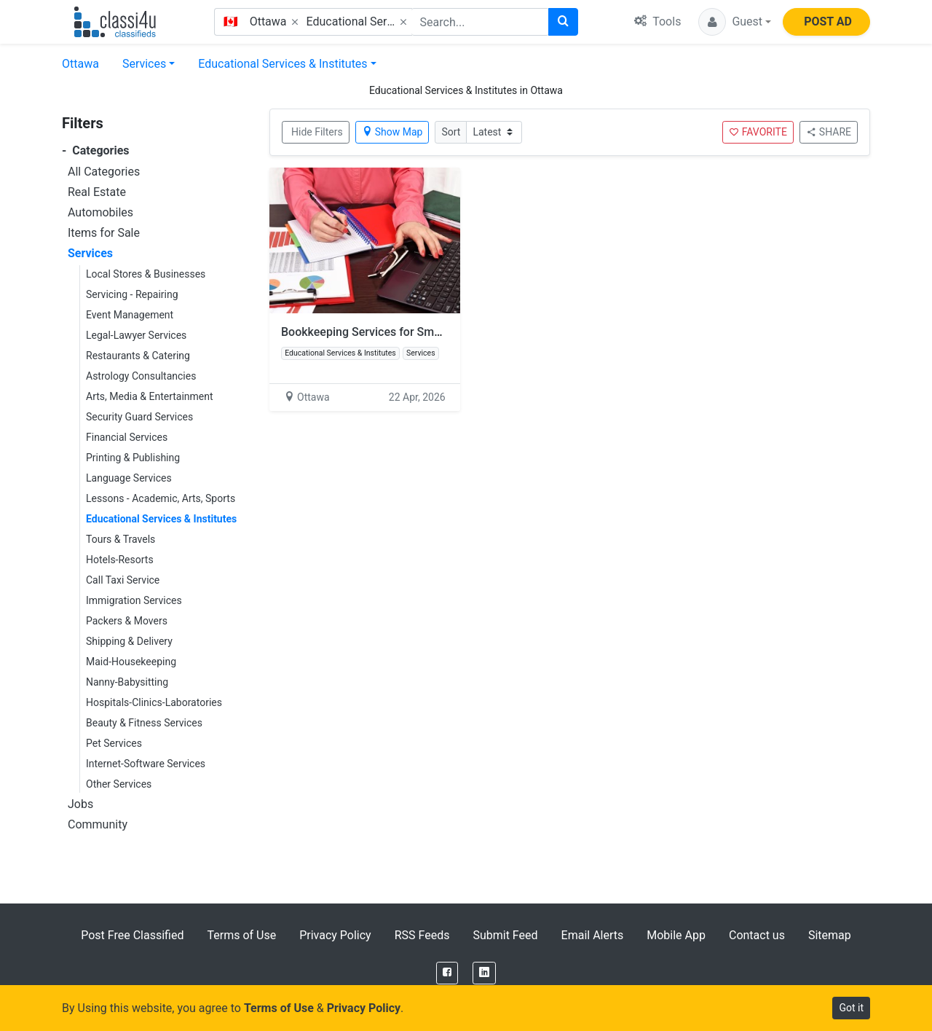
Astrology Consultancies (141, 376)
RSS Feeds (422, 935)
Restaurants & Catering (138, 355)
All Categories (104, 172)
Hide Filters (317, 132)
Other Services (118, 784)
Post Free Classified (132, 935)
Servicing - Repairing (132, 294)
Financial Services (126, 437)
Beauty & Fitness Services (144, 723)
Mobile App (676, 935)
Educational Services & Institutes (282, 64)
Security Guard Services (139, 417)
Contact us (757, 935)
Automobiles (100, 212)
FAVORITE (758, 132)
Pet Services (114, 743)
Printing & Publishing (133, 457)
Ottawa (80, 64)
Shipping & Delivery (129, 641)
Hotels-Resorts (120, 559)
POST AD (828, 21)
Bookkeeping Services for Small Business (389, 332)
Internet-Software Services (145, 763)
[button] (734, 22)
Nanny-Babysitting (127, 682)
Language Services (129, 478)
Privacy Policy (335, 935)
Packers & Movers (126, 621)
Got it (851, 1008)
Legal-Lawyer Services (136, 335)
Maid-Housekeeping (131, 661)
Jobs (80, 804)
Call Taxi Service (122, 580)
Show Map (392, 132)
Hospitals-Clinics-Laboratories (154, 702)
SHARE (828, 132)
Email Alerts (592, 935)
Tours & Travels (120, 539)
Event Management (129, 315)
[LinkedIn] (484, 973)
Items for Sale (104, 233)
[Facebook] (447, 973)
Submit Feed (505, 935)
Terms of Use (241, 935)
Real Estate (97, 192)
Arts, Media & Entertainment (149, 396)
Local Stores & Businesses (145, 274)
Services (144, 64)
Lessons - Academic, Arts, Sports (160, 498)
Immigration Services (134, 600)
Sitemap (829, 935)
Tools (657, 21)
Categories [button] (96, 150)
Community (97, 824)
